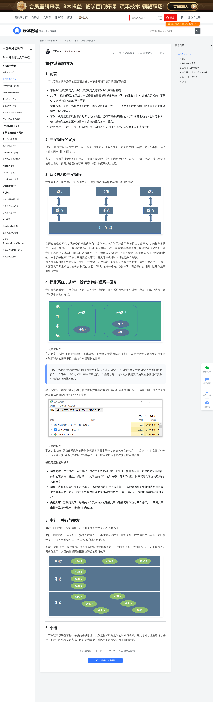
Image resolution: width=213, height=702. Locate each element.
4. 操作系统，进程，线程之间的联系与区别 (195, 72)
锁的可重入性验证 (10, 233)
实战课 (47, 17)
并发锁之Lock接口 (10, 206)
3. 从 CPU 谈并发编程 (189, 68)
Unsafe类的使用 (10, 186)
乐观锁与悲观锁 (9, 213)
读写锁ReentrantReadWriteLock (14, 241)
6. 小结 (183, 81)
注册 (198, 17)
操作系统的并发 (9, 79)
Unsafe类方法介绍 (11, 179)
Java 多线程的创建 (11, 92)
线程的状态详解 (9, 146)
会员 (85, 17)
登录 (190, 17)
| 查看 (190, 24)
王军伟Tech (54, 51)
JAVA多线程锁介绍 (11, 199)
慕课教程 (51, 40)
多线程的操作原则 (10, 139)
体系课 (59, 17)
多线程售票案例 (9, 256)
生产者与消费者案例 (11, 159)
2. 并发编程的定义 (188, 63)
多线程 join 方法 (9, 99)
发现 (71, 17)
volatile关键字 (9, 166)
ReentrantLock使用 (11, 226)
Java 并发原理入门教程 (68, 40)
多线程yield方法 (9, 106)
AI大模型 (158, 17)
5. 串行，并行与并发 (188, 77)
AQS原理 (7, 219)
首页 (42, 40)
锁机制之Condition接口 (13, 250)
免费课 (35, 17)
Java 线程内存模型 (11, 86)
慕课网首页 (21, 17)
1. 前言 (183, 59)
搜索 (170, 17)
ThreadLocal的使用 (11, 126)
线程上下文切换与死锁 (12, 112)
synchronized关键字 (11, 152)
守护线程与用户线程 (11, 119)
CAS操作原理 (9, 172)
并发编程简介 (8, 72)
